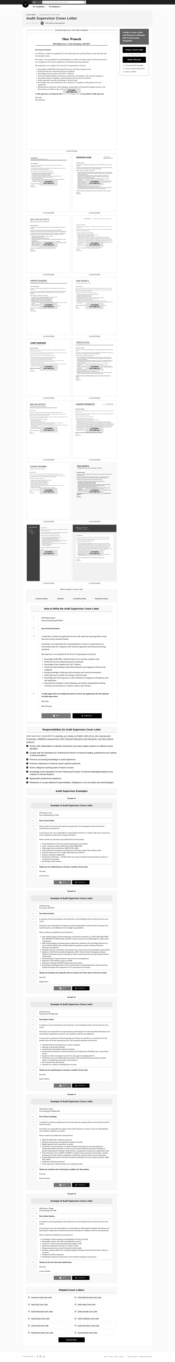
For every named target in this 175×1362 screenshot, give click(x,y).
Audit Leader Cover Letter (87, 1305)
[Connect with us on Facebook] (37, 1356)
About (105, 1356)
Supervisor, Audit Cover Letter (41, 1298)
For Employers (55, 7)
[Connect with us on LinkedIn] (44, 1356)
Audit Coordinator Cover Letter (88, 1319)
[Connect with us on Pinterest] (40, 1356)
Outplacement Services (145, 1356)
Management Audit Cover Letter (42, 1333)
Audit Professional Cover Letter (42, 1312)
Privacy (121, 1356)
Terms (116, 1356)
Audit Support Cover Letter (40, 1319)
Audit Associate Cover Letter (87, 1312)
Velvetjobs (25, 4)
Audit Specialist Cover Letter (87, 1333)
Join (142, 2)
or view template (71, 151)
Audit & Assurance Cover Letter (88, 1326)
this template (71, 91)
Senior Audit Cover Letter (40, 1326)
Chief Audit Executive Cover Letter (89, 1298)
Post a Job (134, 2)
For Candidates (39, 7)
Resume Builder (132, 1356)
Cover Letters (31, 15)
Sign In (148, 2)
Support (111, 1356)
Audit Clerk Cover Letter (39, 1305)
